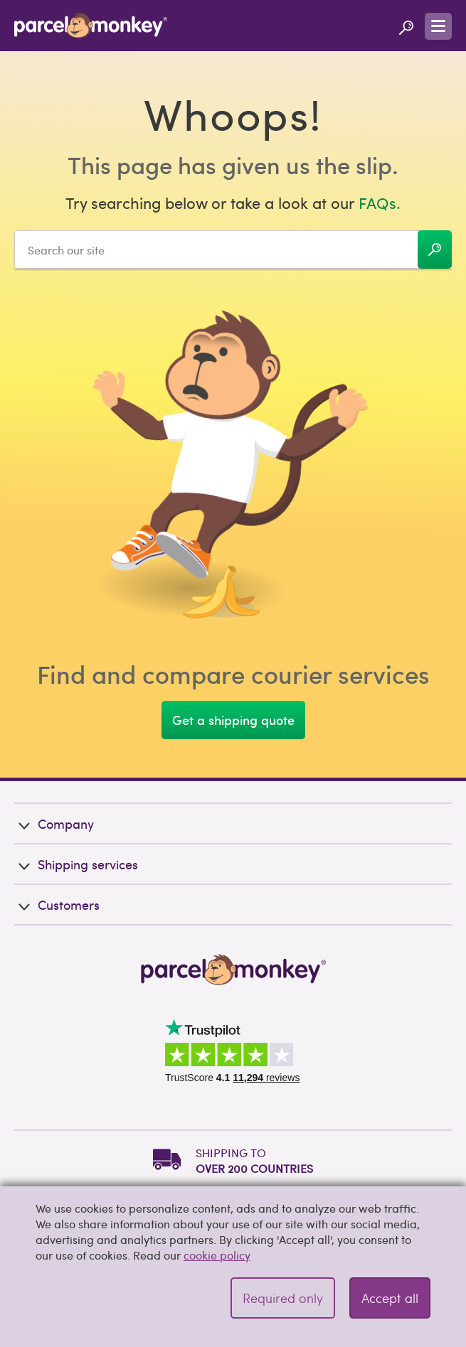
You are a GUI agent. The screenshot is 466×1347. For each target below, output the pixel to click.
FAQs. (380, 202)
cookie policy (217, 1254)
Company (54, 823)
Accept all (389, 1297)
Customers (57, 904)
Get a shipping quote (233, 720)
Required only (283, 1297)
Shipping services (76, 864)
